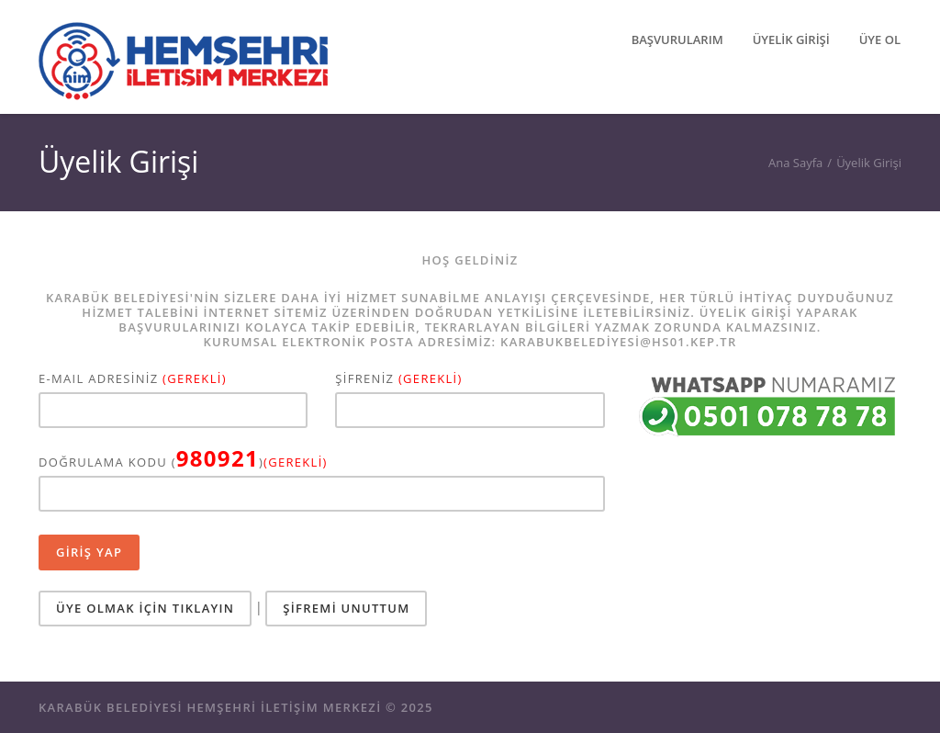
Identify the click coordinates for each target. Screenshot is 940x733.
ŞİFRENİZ (398, 379)
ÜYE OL (880, 39)
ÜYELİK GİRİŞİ (791, 39)
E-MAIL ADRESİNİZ (133, 379)
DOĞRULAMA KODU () (183, 460)
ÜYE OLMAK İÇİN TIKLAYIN (145, 608)
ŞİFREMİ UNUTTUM (346, 608)
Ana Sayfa (795, 162)
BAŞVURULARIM (677, 39)
